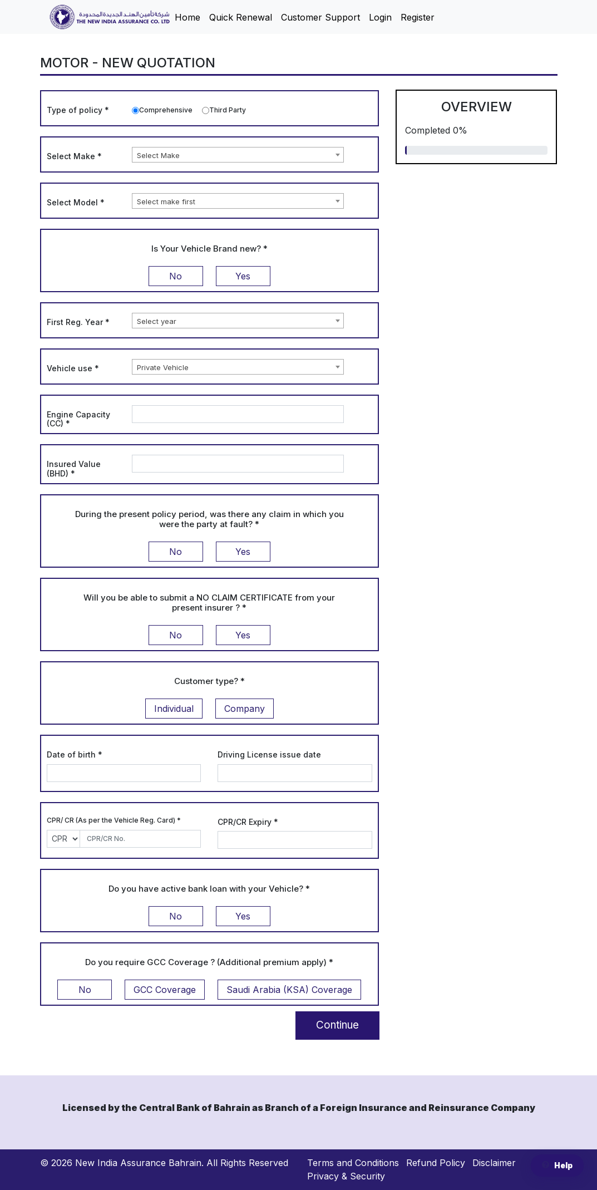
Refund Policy (435, 1162)
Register (418, 17)
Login (380, 17)
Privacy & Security (346, 1176)
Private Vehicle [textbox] (163, 367)
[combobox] (238, 155)
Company (244, 708)
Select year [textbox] (156, 321)
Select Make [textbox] (158, 155)
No (175, 276)
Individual (174, 708)
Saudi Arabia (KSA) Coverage (289, 989)
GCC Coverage (165, 989)
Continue (337, 1025)
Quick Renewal (240, 17)
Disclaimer (494, 1162)
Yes (242, 276)
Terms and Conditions (353, 1162)
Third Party (227, 110)
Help (557, 1165)
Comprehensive (166, 110)
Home (187, 17)
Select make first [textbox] (166, 201)
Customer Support (320, 17)
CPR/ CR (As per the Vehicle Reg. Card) (114, 820)
